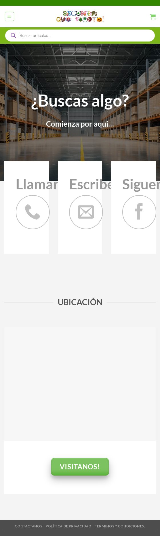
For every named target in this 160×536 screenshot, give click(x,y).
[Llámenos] (33, 212)
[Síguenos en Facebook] (139, 212)
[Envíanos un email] (86, 212)
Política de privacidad (68, 526)
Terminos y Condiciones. (120, 526)
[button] (9, 16)
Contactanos (28, 526)
